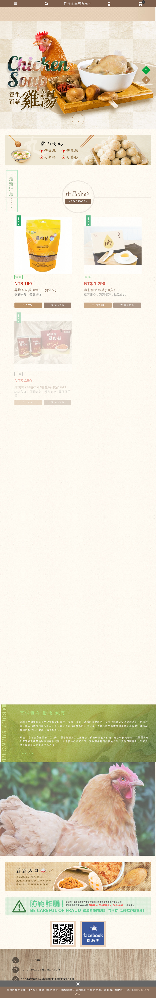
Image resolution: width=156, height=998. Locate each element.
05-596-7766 (30, 959)
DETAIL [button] (28, 305)
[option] (78, 75)
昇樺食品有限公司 (78, 14)
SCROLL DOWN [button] (78, 119)
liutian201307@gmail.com (40, 969)
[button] (146, 70)
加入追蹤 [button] (57, 305)
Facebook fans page (93, 934)
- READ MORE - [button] (78, 201)
